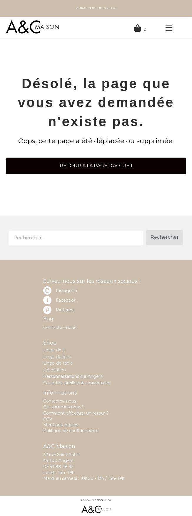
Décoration (54, 370)
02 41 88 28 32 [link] (58, 466)
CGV (47, 419)
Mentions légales (60, 425)
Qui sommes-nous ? (64, 407)
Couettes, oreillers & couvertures (76, 382)
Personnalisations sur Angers (72, 376)
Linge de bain (57, 356)
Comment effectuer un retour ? (76, 413)
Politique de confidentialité (70, 430)
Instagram (66, 290)
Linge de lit (54, 350)
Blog (48, 318)
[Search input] (76, 237)
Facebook (66, 300)
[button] (164, 237)
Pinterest (65, 310)
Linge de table (58, 363)
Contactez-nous (59, 327)
